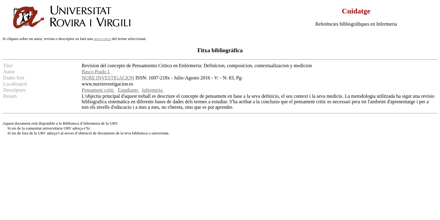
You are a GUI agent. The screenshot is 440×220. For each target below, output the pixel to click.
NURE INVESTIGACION (108, 77)
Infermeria (153, 90)
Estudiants (128, 90)
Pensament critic (98, 90)
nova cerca (102, 38)
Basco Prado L (96, 71)
